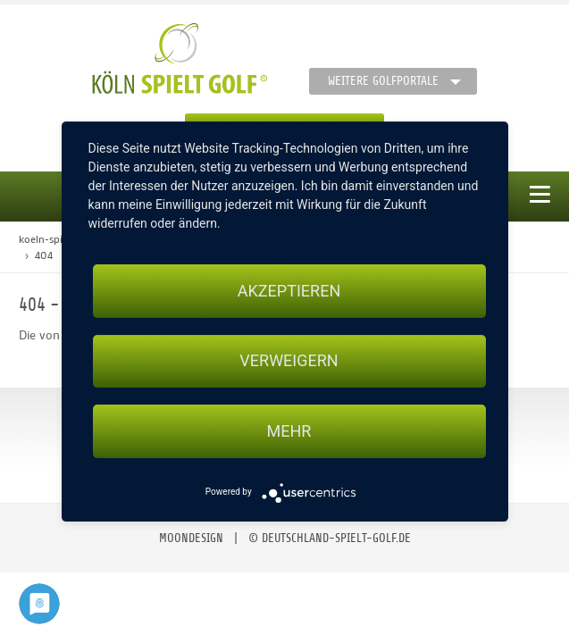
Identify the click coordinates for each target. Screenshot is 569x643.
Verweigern (288, 361)
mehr (289, 431)
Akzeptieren (289, 290)
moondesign (191, 538)
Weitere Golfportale (383, 81)
